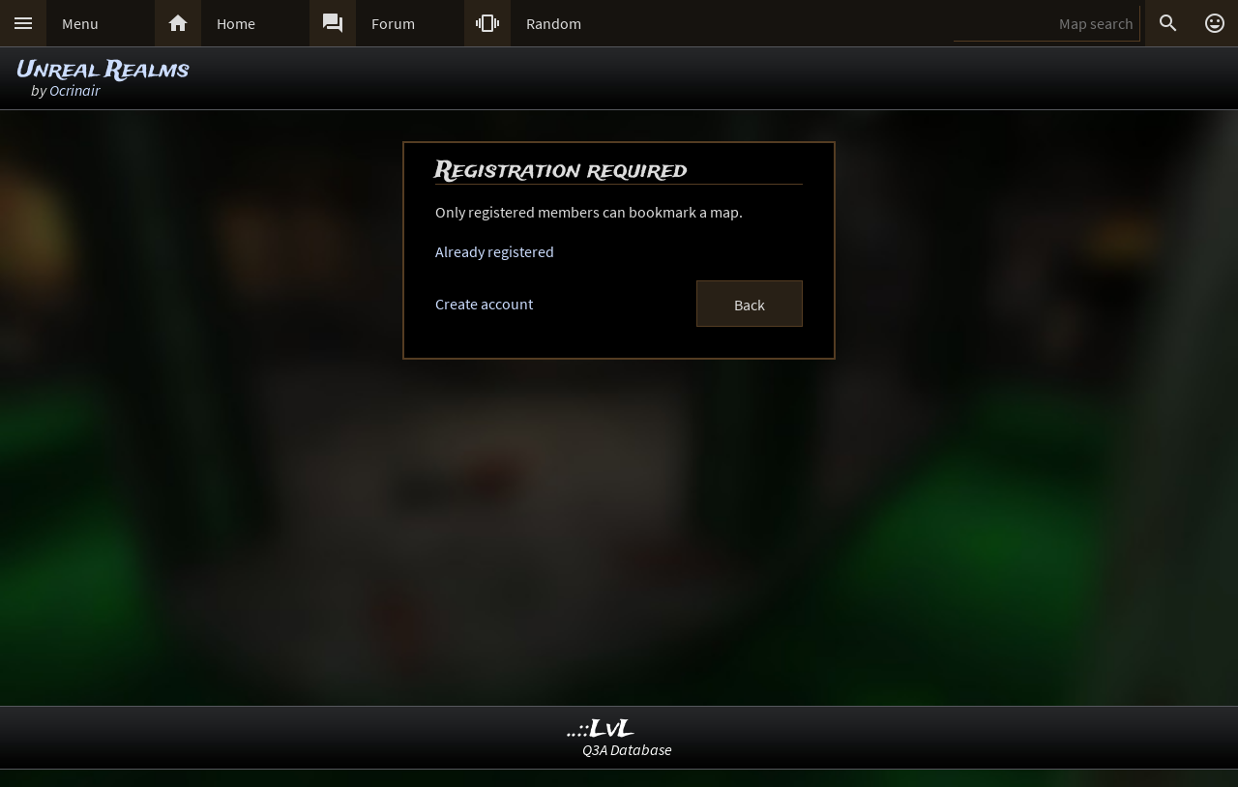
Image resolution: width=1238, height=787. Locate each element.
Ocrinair (74, 90)
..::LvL (601, 729)
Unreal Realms (103, 70)
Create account (484, 303)
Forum (393, 23)
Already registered (494, 251)
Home (236, 23)
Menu (80, 23)
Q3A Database (627, 749)
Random (553, 23)
